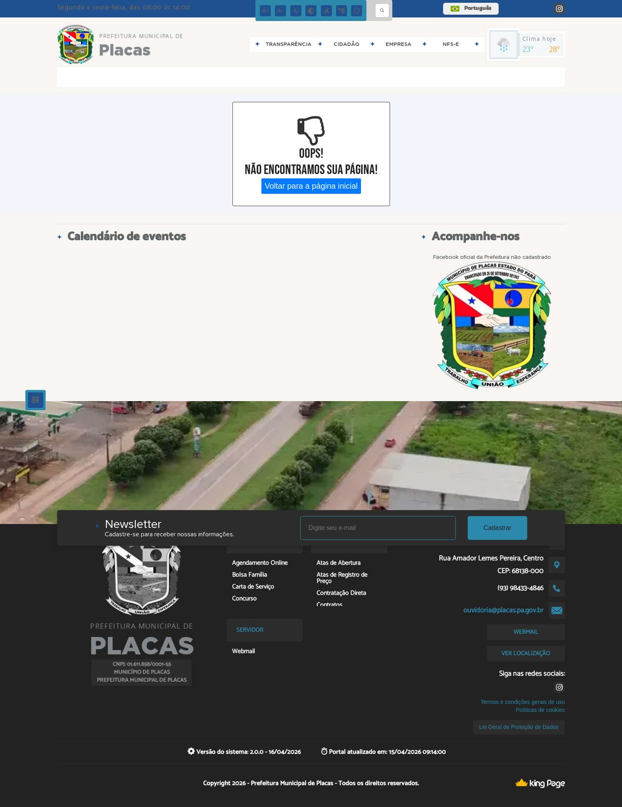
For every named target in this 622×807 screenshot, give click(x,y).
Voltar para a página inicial (311, 186)
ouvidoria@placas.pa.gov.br (503, 610)
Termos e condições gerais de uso (523, 702)
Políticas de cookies (540, 710)
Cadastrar (497, 527)
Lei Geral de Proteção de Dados (519, 727)
